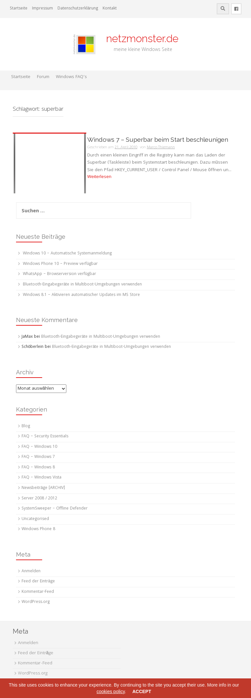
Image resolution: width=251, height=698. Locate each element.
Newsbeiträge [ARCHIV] (43, 488)
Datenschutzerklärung (78, 8)
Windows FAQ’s (71, 77)
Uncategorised (35, 519)
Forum (43, 77)
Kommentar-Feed (38, 592)
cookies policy (110, 691)
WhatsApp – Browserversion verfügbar (59, 274)
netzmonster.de (138, 38)
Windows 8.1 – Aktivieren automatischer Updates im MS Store (81, 295)
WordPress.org (36, 602)
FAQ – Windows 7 (38, 457)
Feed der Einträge (38, 581)
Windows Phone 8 (38, 529)
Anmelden (31, 571)
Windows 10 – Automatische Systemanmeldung (67, 253)
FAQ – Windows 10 (39, 447)
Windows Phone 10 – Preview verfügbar (60, 264)
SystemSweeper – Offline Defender (55, 508)
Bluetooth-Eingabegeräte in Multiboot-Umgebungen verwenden (82, 284)
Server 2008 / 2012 (39, 498)
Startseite (18, 8)
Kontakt (110, 8)
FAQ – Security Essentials (45, 436)
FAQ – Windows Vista (41, 477)
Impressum (42, 8)
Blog (26, 426)
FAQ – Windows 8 (38, 467)
